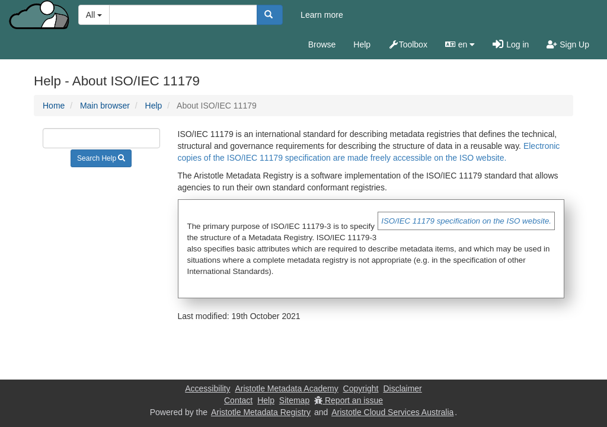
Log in (511, 44)
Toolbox (407, 44)
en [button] (460, 44)
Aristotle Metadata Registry (261, 412)
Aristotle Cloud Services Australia (392, 412)
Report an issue (348, 400)
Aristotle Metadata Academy (286, 388)
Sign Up (568, 44)
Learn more (322, 15)
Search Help (101, 158)
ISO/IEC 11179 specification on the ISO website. (466, 220)
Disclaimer (402, 388)
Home (54, 105)
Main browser (105, 105)
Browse (322, 44)
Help (361, 44)
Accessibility (207, 388)
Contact (238, 400)
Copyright (361, 388)
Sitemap (294, 400)
